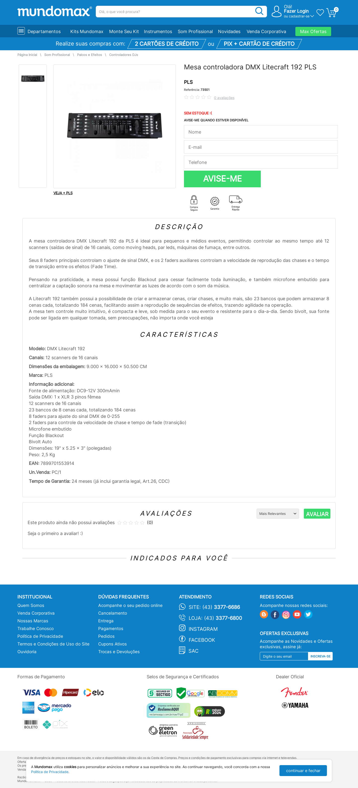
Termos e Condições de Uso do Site (53, 643)
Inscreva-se (320, 656)
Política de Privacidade (40, 636)
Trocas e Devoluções (119, 651)
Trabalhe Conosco (35, 628)
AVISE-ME (222, 179)
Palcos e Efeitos (89, 55)
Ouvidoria (27, 651)
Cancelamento (112, 613)
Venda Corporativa (266, 31)
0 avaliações (224, 98)
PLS (188, 82)
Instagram (203, 629)
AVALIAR (317, 514)
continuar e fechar (303, 770)
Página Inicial (27, 55)
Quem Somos (30, 605)
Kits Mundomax (86, 31)
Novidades (229, 31)
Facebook (202, 640)
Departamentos (44, 31)
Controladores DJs (123, 55)
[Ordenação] (278, 514)
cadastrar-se (299, 16)
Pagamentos (110, 628)
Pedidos (106, 636)
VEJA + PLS (63, 193)
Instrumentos (158, 31)
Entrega (106, 620)
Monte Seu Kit (124, 31)
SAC (193, 651)
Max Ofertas (313, 31)
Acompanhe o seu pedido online (130, 605)
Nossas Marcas (32, 620)
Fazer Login (296, 11)
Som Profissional (195, 31)
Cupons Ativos (112, 643)
